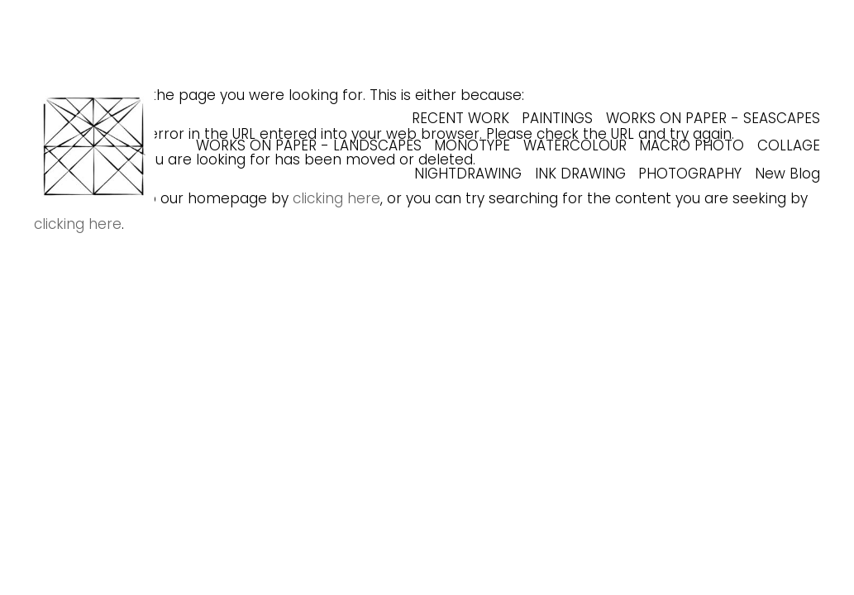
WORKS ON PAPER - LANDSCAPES (309, 145)
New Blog (787, 173)
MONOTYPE (472, 145)
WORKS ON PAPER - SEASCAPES (713, 118)
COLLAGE (788, 145)
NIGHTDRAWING (468, 173)
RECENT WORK (460, 118)
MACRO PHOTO (691, 145)
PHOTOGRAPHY (690, 173)
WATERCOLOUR (575, 145)
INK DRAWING (580, 173)
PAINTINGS (557, 118)
